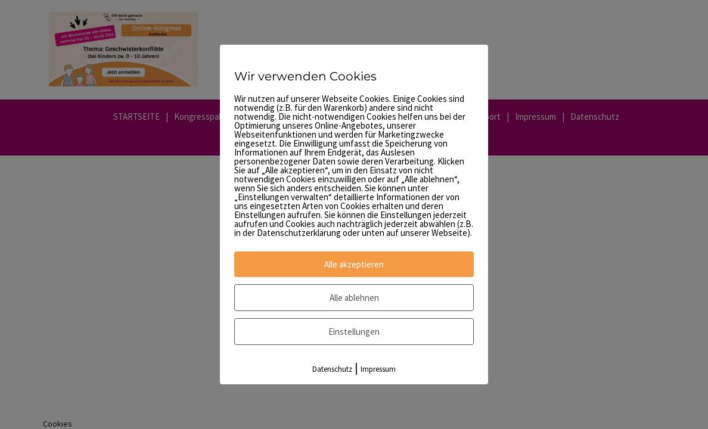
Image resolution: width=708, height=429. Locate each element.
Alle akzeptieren (354, 264)
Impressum (378, 369)
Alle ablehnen (354, 297)
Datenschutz (332, 369)
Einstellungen (354, 331)
